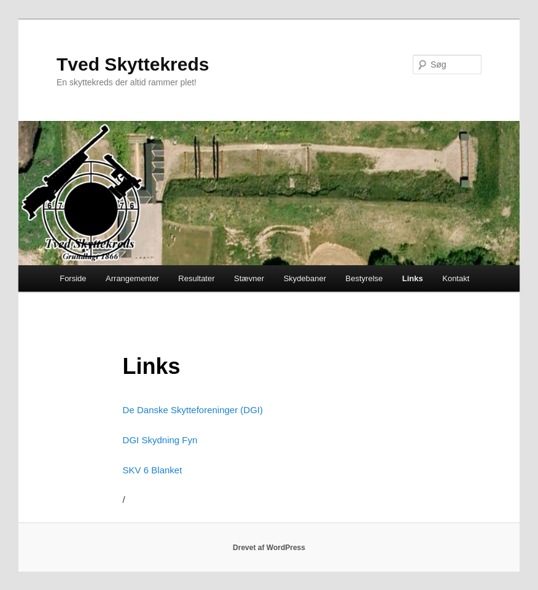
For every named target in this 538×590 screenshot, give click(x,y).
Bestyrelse (364, 278)
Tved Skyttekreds (133, 64)
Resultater (196, 278)
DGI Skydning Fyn (160, 440)
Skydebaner (305, 278)
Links (412, 278)
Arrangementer (132, 278)
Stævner (249, 278)
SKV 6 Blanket (152, 470)
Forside (73, 278)
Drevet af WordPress (269, 547)
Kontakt (455, 278)
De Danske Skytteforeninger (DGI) (193, 410)
